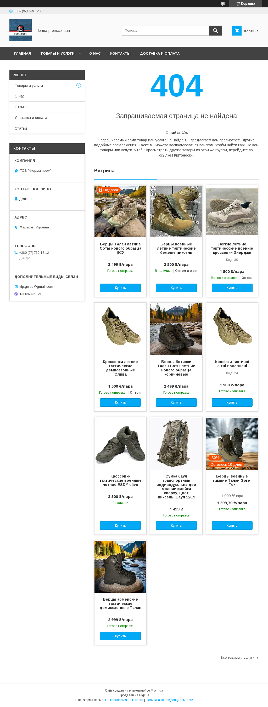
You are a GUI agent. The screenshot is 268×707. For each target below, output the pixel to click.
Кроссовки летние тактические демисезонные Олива (120, 368)
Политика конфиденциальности (169, 700)
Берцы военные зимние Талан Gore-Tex (232, 480)
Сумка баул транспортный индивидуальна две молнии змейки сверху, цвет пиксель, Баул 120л (176, 486)
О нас (95, 53)
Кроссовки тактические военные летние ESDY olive (120, 480)
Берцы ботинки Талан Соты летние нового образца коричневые (176, 368)
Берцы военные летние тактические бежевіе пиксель (176, 248)
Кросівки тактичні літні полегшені (232, 364)
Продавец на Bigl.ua (134, 695)
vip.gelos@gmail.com (36, 287)
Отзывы (21, 107)
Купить (120, 288)
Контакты (120, 53)
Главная (22, 53)
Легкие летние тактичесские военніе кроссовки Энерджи (232, 248)
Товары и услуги (57, 53)
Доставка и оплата (160, 53)
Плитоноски (182, 155)
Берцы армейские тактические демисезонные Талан (120, 603)
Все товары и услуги (237, 657)
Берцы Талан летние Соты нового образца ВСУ (120, 248)
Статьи (21, 128)
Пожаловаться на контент (124, 700)
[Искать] (215, 31)
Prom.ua (157, 690)
